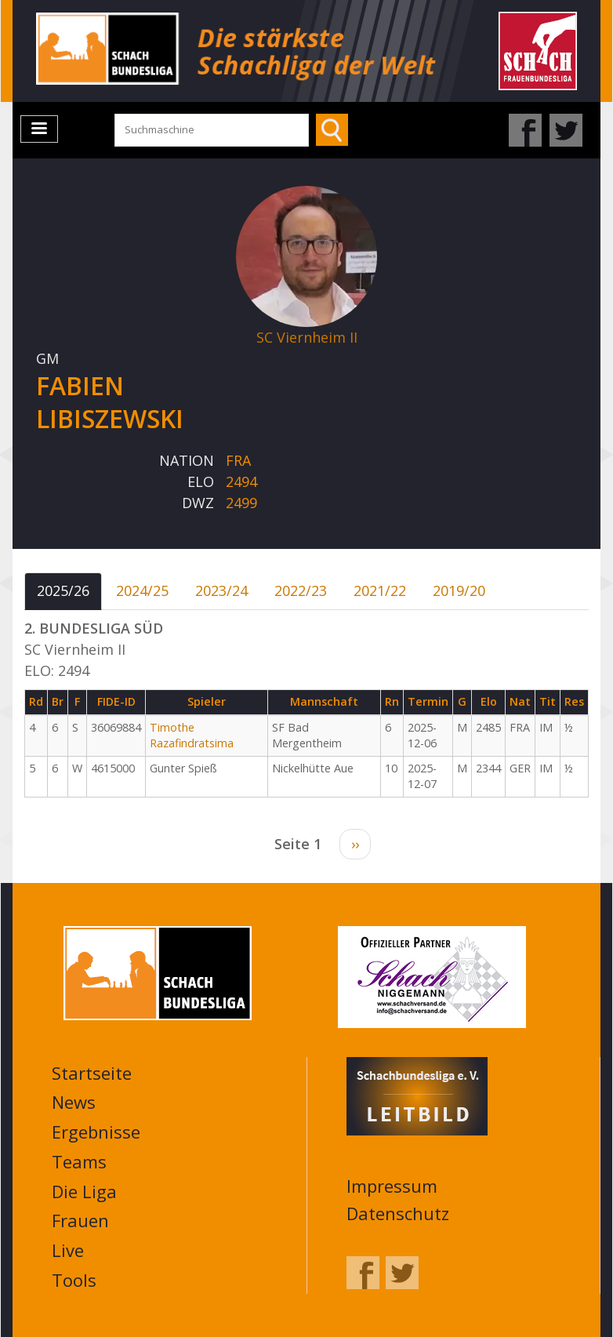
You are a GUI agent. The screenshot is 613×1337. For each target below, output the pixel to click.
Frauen (80, 1220)
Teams (79, 1161)
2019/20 (459, 590)
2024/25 (142, 590)
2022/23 (300, 590)
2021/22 (380, 590)
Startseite (92, 1072)
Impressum (391, 1185)
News (74, 1102)
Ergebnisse (96, 1131)
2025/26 (63, 590)
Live (68, 1250)
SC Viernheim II (306, 337)
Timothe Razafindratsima (192, 735)
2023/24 (221, 590)
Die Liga (84, 1191)
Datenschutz (397, 1213)
